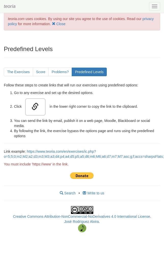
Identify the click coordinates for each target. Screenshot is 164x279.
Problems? (60, 72)
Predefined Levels (89, 72)
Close (59, 24)
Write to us (93, 193)
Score (41, 72)
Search (68, 193)
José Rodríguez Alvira (81, 222)
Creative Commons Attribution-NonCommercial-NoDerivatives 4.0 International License (81, 216)
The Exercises (18, 72)
